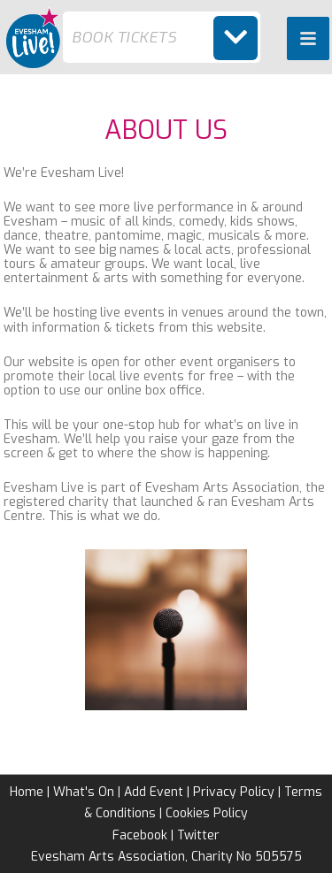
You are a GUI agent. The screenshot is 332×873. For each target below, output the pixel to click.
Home (26, 792)
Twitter (198, 835)
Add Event (153, 792)
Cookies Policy (207, 813)
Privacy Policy (233, 792)
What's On (83, 792)
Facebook (139, 835)
